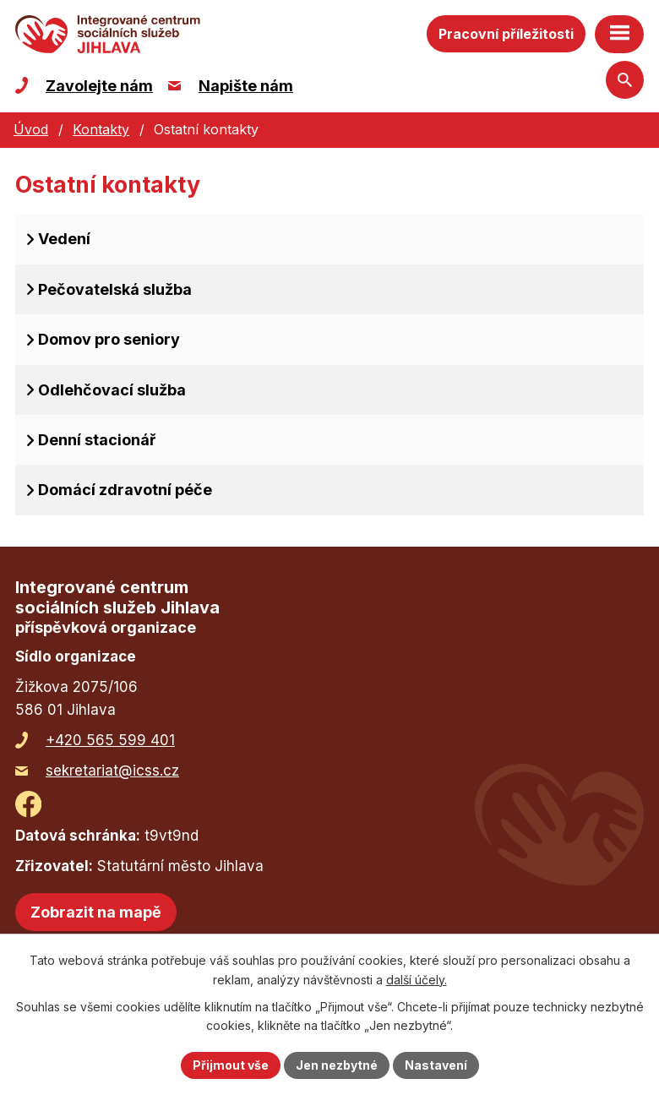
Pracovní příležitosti (506, 33)
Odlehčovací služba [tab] (112, 390)
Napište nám (246, 86)
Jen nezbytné (337, 1065)
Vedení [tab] (64, 239)
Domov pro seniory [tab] (109, 339)
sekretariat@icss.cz (112, 770)
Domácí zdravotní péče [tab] (125, 489)
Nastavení (436, 1065)
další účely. (416, 979)
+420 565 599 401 (110, 740)
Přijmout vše (231, 1065)
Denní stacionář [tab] (96, 440)
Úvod (31, 129)
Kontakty (101, 129)
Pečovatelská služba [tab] (115, 289)
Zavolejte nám (99, 86)
